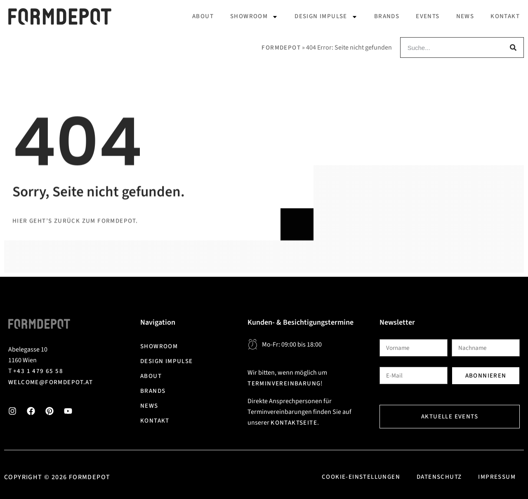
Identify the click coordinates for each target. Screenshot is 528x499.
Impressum (497, 477)
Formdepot (281, 47)
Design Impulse (326, 17)
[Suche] (513, 47)
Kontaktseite (294, 422)
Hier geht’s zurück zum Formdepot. (75, 300)
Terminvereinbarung (284, 383)
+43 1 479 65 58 (38, 371)
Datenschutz (439, 477)
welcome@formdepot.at (50, 382)
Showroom (254, 17)
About (203, 16)
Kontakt (505, 16)
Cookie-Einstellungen (361, 477)
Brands (386, 16)
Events (427, 16)
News (465, 16)
